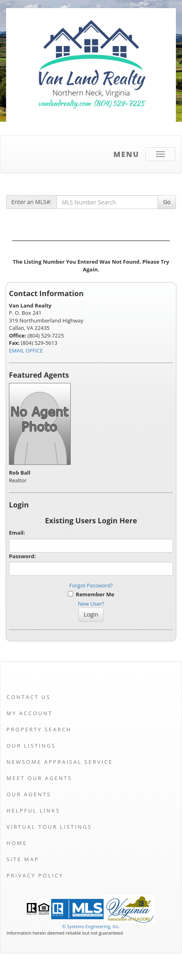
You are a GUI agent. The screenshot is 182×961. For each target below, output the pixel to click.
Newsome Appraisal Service (59, 761)
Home (16, 843)
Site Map (22, 859)
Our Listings (31, 745)
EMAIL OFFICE (26, 350)
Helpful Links (33, 810)
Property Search (39, 729)
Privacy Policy (34, 875)
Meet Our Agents (39, 778)
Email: (17, 532)
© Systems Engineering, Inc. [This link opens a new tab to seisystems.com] (91, 926)
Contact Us (28, 697)
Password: (22, 556)
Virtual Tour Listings (49, 826)
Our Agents (28, 794)
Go (167, 202)
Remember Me (91, 594)
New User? (91, 603)
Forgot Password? (91, 585)
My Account (29, 713)
